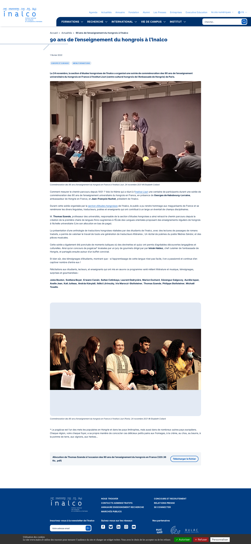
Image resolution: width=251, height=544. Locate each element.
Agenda (93, 12)
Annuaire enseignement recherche (122, 507)
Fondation (134, 12)
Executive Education (196, 12)
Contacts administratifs (117, 503)
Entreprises (176, 12)
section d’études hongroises (103, 205)
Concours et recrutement (170, 498)
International (122, 21)
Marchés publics (111, 511)
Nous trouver (109, 498)
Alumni (146, 12)
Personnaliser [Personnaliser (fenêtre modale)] (220, 539)
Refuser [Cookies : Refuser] (201, 539)
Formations (70, 21)
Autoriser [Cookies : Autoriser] (183, 539)
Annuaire (120, 12)
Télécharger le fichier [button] (184, 458)
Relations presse (164, 503)
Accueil (54, 32)
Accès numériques (221, 12)
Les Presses (160, 12)
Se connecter (162, 507)
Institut (176, 21)
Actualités (106, 12)
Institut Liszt (141, 191)
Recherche (95, 21)
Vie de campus (151, 21)
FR (241, 12)
